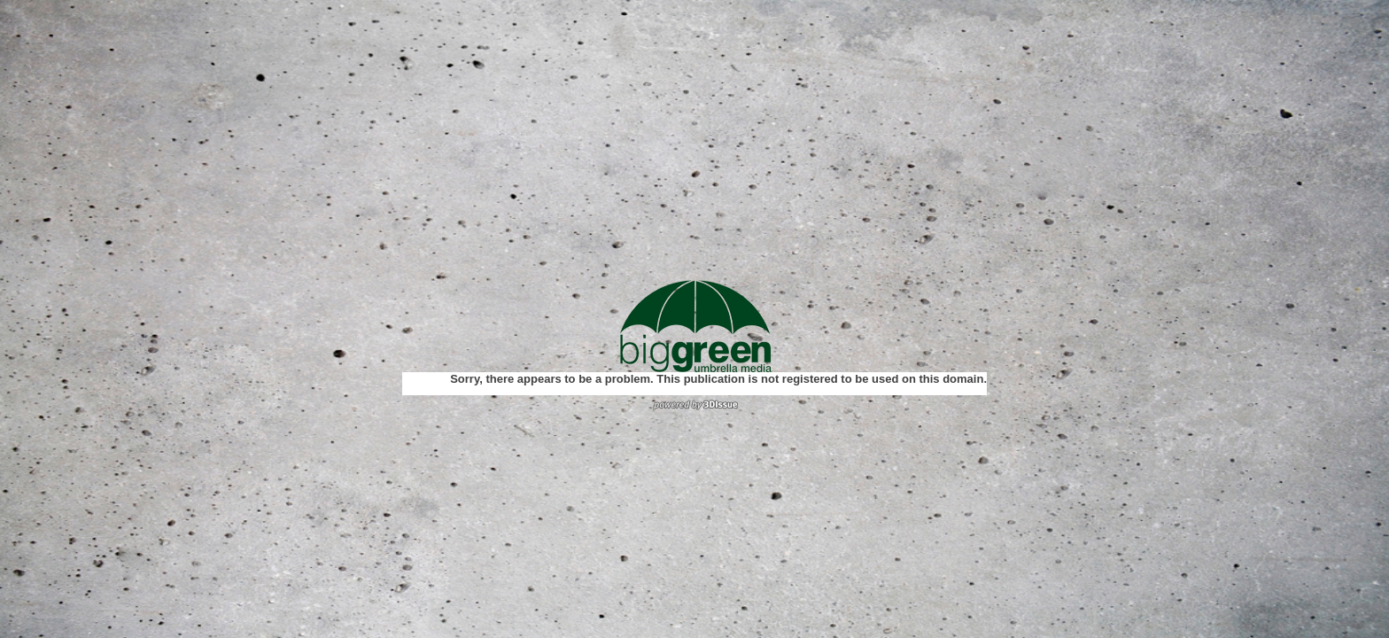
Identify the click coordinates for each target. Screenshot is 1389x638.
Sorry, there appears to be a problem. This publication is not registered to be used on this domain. (718, 378)
